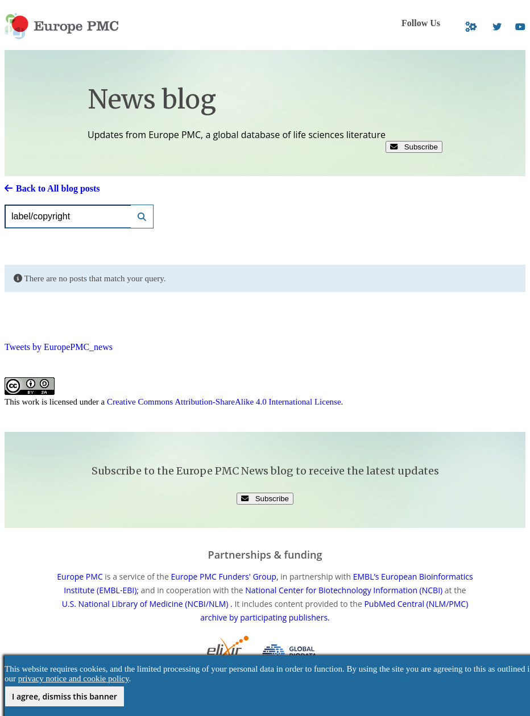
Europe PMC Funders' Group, (224, 576)
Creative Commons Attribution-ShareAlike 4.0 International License (224, 401)
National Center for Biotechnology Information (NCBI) (343, 590)
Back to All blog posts (52, 188)
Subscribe (414, 147)
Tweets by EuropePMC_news (59, 347)
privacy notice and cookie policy (73, 678)
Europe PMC (79, 576)
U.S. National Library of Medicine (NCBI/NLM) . (147, 603)
